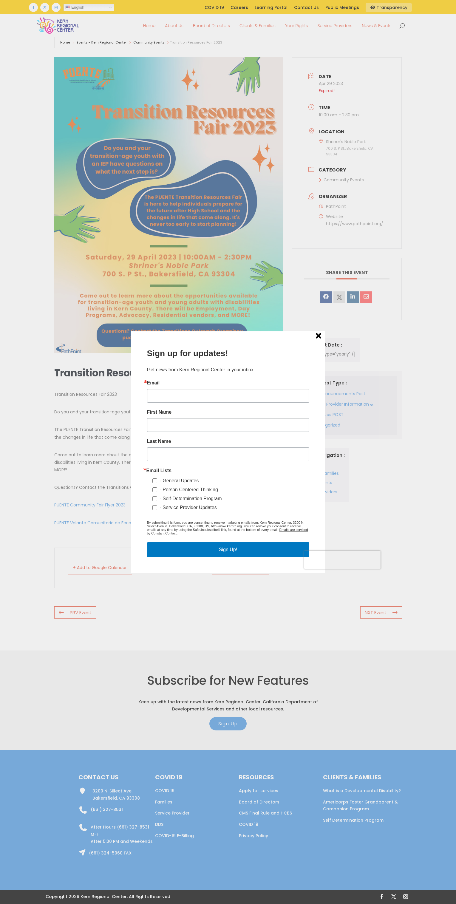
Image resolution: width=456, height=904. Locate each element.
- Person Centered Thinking (189, 489)
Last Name (159, 441)
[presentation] (342, 560)
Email (153, 383)
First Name (159, 412)
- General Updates (179, 480)
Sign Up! (228, 549)
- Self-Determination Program (191, 498)
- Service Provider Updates (188, 507)
